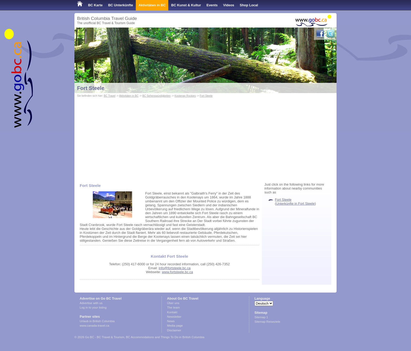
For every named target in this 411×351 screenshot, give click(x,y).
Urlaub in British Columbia (97, 321)
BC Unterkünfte (120, 5)
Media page (175, 325)
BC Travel (109, 95)
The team (173, 307)
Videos (228, 5)
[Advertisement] (205, 138)
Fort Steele (90, 88)
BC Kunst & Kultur (186, 5)
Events (212, 5)
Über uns (173, 303)
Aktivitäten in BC (152, 5)
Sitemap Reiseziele (267, 321)
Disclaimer (174, 330)
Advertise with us (91, 303)
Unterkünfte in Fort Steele (295, 204)
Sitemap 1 (261, 317)
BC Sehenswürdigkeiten (156, 95)
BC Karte (95, 5)
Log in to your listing (93, 307)
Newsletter (174, 316)
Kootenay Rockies (185, 95)
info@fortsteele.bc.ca (175, 268)
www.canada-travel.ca (94, 325)
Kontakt (172, 312)
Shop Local (249, 5)
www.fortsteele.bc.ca (177, 272)
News (171, 321)
